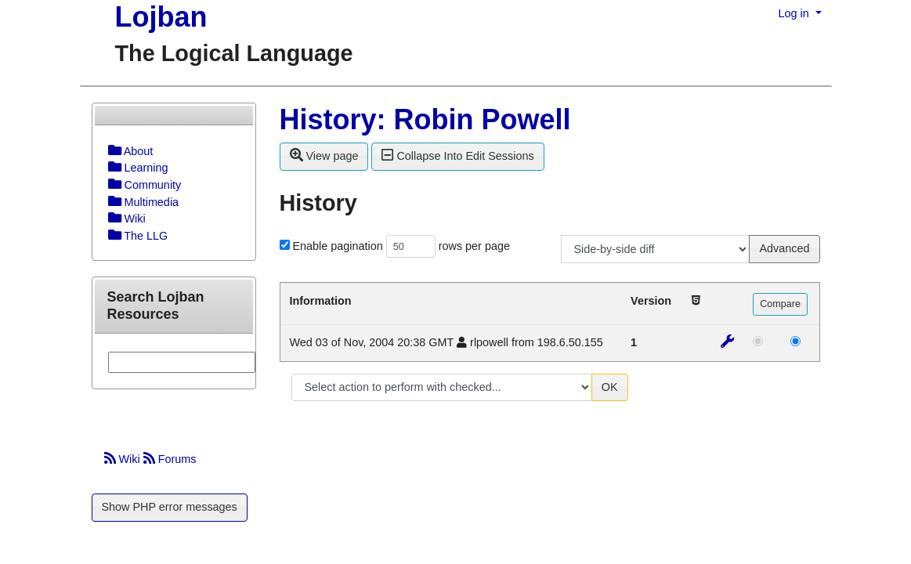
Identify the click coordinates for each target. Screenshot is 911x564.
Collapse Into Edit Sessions (457, 155)
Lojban (161, 17)
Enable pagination (338, 246)
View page (324, 155)
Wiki (123, 459)
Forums (170, 459)
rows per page (474, 246)
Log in (795, 13)
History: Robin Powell (425, 119)
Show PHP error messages (169, 507)
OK (610, 387)
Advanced (784, 248)
